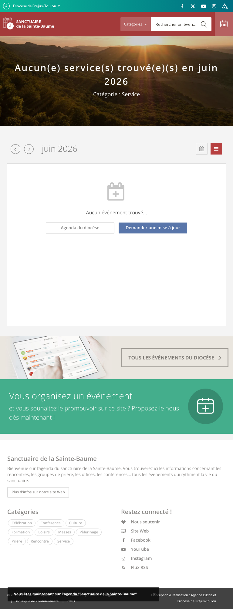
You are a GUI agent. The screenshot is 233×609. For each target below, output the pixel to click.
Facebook (135, 540)
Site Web (135, 531)
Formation (21, 532)
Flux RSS (134, 567)
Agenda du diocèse (80, 228)
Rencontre (40, 541)
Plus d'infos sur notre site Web (38, 492)
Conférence (50, 523)
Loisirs (43, 532)
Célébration (22, 523)
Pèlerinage (88, 532)
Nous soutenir (140, 522)
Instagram (136, 558)
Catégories (135, 24)
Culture (75, 523)
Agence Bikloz (201, 595)
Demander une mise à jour (153, 228)
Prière (17, 541)
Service (63, 541)
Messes (64, 532)
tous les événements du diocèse (174, 358)
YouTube (135, 549)
